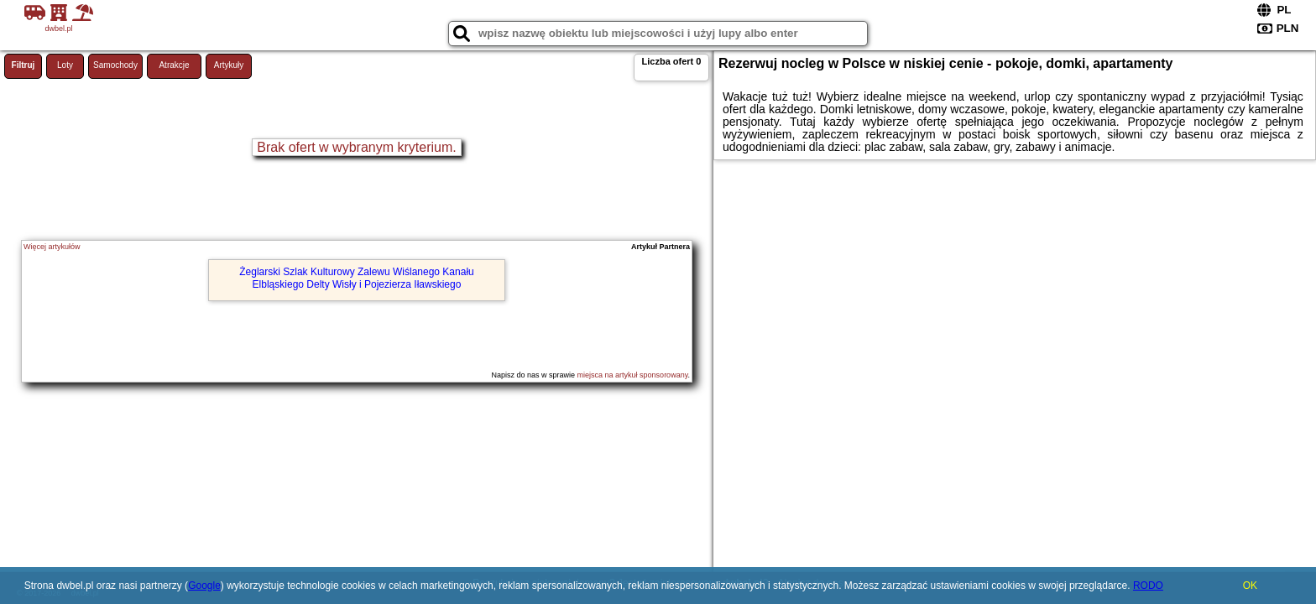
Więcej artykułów (52, 246)
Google (204, 585)
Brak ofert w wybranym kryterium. (356, 147)
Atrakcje (174, 65)
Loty (65, 65)
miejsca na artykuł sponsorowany (632, 375)
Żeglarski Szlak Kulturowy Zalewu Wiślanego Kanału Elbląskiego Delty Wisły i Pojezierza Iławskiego (356, 277)
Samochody (115, 65)
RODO (1148, 585)
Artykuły (229, 65)
